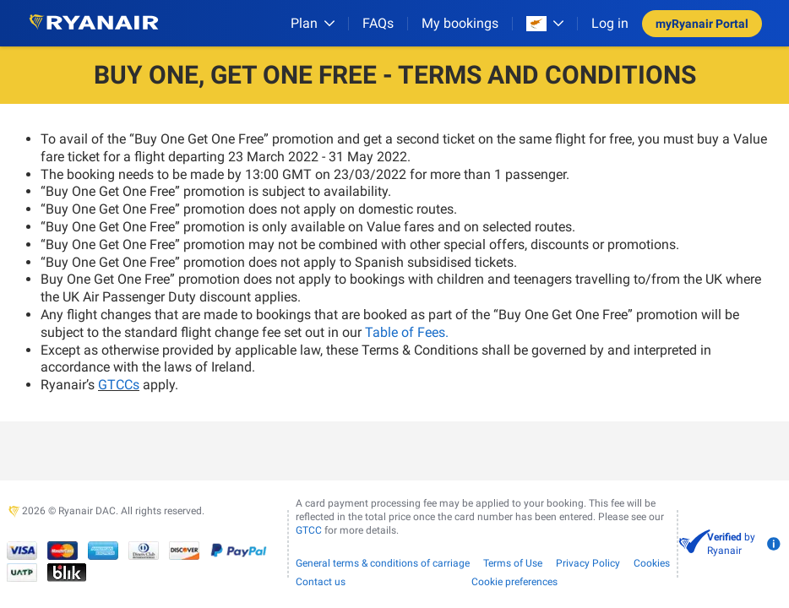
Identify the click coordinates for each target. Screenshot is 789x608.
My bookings (460, 23)
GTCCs (118, 385)
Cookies (652, 563)
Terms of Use (512, 563)
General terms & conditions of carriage (383, 563)
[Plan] (312, 23)
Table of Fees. (407, 332)
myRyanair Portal (702, 23)
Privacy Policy (588, 563)
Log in (609, 23)
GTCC (309, 530)
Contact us (321, 582)
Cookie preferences (514, 582)
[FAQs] (378, 23)
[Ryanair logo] (94, 23)
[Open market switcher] (544, 24)
